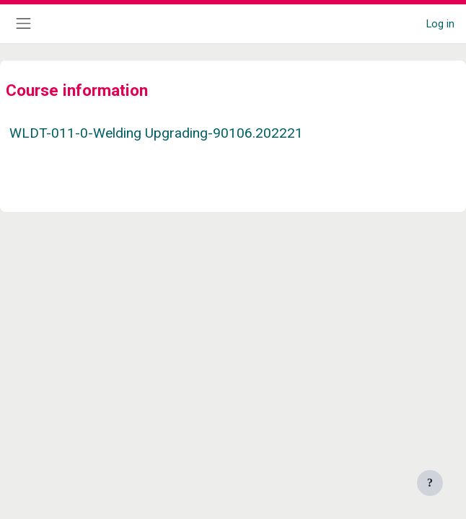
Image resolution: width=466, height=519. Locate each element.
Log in (440, 23)
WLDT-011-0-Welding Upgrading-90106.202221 (156, 133)
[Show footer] (430, 483)
